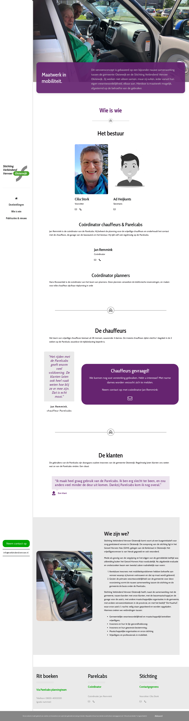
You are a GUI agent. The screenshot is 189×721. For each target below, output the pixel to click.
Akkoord (158, 716)
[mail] (76, 209)
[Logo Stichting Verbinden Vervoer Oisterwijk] (16, 166)
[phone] (81, 209)
